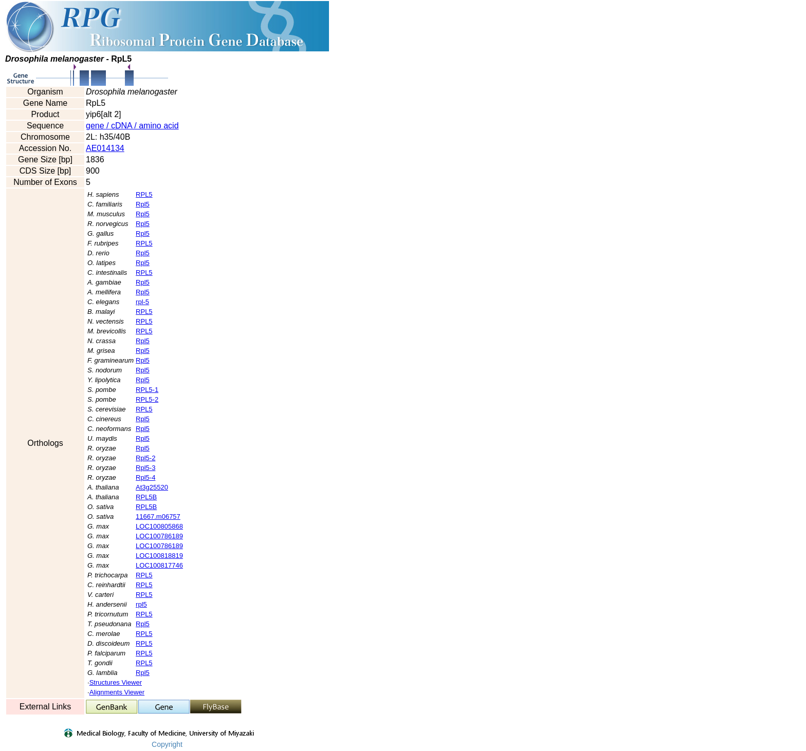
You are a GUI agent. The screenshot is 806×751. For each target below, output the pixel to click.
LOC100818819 (159, 555)
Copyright (167, 744)
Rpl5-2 (145, 458)
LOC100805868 (159, 526)
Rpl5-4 (145, 477)
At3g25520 (152, 487)
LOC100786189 (159, 536)
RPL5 (144, 194)
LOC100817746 (159, 565)
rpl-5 (142, 302)
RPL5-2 (147, 399)
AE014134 (105, 148)
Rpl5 (143, 204)
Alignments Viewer (116, 692)
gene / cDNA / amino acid (132, 125)
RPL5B (146, 497)
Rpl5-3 (145, 468)
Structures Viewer (115, 682)
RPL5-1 (147, 389)
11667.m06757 (158, 516)
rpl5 (141, 604)
